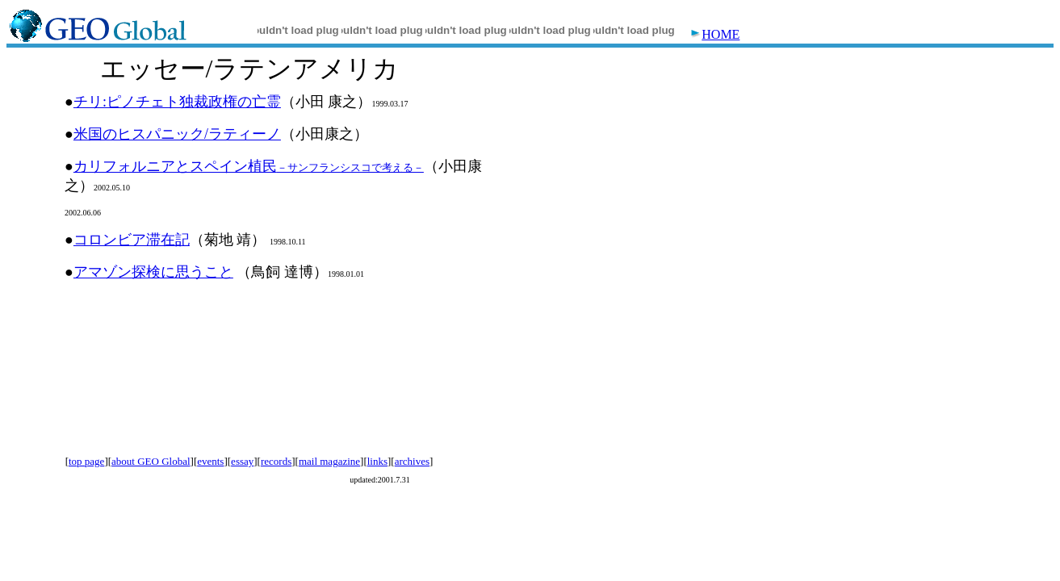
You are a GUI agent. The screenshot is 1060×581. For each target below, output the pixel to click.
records (276, 461)
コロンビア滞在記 (131, 240)
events (210, 461)
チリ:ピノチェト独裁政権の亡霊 (177, 102)
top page (86, 461)
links (377, 461)
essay (242, 461)
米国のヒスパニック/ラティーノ (177, 134)
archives (412, 461)
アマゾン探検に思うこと (153, 272)
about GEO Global (150, 461)
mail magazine (329, 461)
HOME (714, 34)
